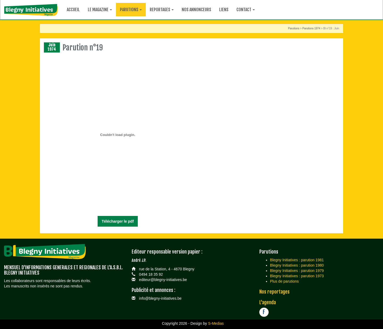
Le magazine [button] (100, 9)
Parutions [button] (131, 9)
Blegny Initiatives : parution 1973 (297, 276)
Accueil (73, 9)
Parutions (293, 28)
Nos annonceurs (196, 9)
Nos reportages (274, 292)
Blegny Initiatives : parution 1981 (297, 260)
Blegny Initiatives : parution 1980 (297, 265)
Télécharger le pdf (118, 221)
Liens (223, 9)
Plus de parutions (284, 281)
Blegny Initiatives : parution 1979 (297, 270)
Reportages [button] (162, 9)
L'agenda (267, 302)
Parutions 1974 (311, 28)
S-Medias (216, 323)
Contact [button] (245, 9)
